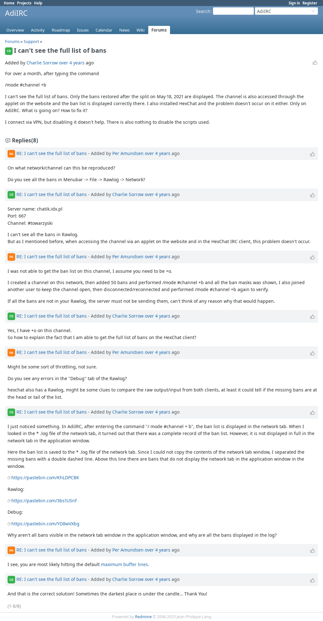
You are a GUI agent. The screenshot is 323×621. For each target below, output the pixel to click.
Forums (159, 30)
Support (31, 41)
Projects (24, 3)
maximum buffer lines (124, 564)
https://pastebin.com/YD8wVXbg (45, 524)
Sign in (294, 3)
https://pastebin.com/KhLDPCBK (45, 478)
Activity (38, 30)
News (124, 30)
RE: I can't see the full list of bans (51, 153)
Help (38, 3)
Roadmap (61, 30)
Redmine (143, 616)
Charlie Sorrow (42, 63)
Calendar (104, 30)
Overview (15, 30)
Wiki (140, 30)
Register (309, 3)
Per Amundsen (128, 153)
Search (203, 11)
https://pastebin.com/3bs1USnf (44, 501)
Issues (83, 30)
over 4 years (72, 63)
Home (9, 3)
